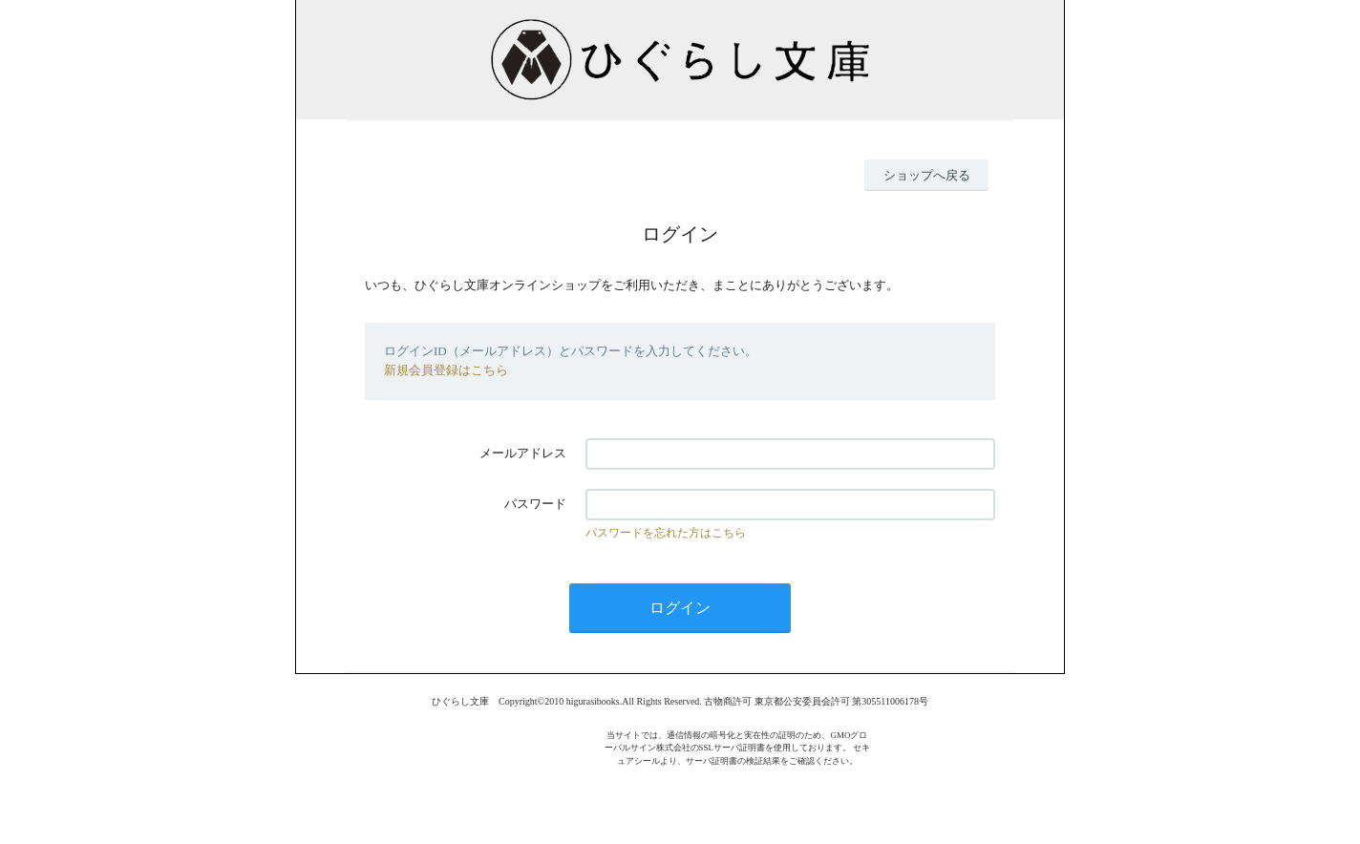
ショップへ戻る (926, 175)
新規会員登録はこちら (446, 370)
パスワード (535, 503)
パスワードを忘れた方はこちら (665, 532)
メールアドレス (522, 453)
